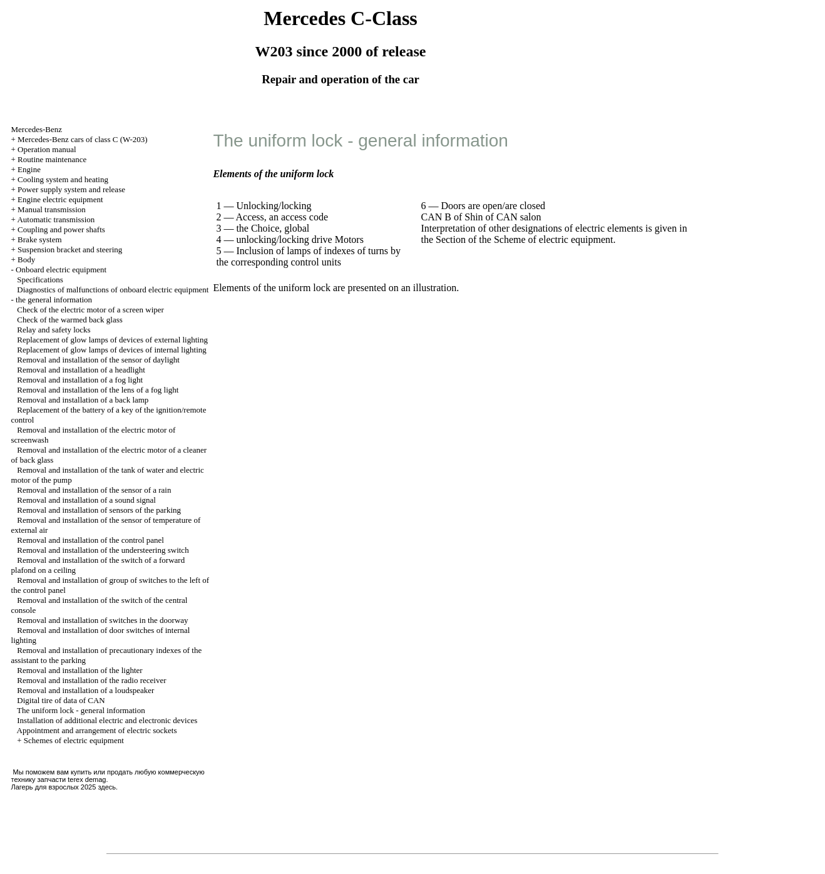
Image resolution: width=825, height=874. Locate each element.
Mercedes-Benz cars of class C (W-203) (83, 139)
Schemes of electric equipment (74, 740)
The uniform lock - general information (81, 710)
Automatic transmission (56, 219)
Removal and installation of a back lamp (82, 399)
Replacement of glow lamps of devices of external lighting (112, 339)
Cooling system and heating (63, 179)
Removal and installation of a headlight (81, 369)
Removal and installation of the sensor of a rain (94, 490)
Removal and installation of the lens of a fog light (97, 389)
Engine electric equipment (60, 199)
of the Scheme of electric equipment (540, 239)
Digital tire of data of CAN (61, 700)
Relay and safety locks (53, 329)
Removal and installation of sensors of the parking (99, 510)
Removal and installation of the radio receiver (91, 680)
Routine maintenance (52, 159)
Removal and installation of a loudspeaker (85, 690)
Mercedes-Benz (37, 129)
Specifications (40, 279)
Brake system (39, 239)
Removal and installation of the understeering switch (102, 550)
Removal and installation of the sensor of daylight (98, 359)
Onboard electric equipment (61, 269)
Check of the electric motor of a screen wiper (90, 309)
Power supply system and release (71, 189)
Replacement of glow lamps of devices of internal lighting (112, 349)
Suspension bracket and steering (70, 249)
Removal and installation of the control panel (90, 540)
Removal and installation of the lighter (79, 670)
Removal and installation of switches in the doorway (102, 620)
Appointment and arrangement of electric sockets (97, 730)
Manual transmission (52, 209)
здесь (107, 787)
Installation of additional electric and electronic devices (107, 720)
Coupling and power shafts (61, 229)
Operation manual (47, 149)
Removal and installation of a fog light (80, 379)
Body (26, 259)
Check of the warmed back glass (70, 319)
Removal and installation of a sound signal (86, 500)
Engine (29, 169)
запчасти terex (60, 779)
